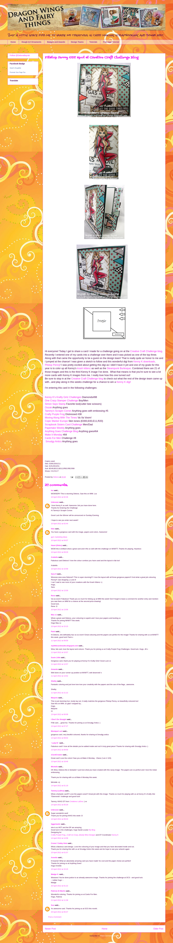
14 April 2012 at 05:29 (59, 805)
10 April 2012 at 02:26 (59, 497)
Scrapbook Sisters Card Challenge (63, 424)
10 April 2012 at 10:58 (59, 569)
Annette (54, 857)
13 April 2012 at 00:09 (59, 714)
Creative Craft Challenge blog (145, 351)
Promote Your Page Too (17, 72)
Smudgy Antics (53, 441)
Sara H (53, 574)
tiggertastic (55, 824)
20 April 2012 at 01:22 (59, 886)
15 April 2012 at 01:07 (59, 852)
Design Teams (77, 42)
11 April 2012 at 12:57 (59, 664)
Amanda (54, 669)
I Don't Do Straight (58, 719)
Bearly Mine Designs (87, 835)
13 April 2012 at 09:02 (59, 738)
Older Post (158, 929)
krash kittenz (84, 368)
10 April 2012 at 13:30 (59, 590)
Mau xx (54, 615)
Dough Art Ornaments (31, 42)
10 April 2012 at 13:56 (59, 610)
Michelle (54, 767)
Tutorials (93, 42)
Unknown (55, 502)
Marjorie (54, 698)
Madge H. (55, 874)
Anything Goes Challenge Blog (62, 431)
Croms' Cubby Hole (59, 843)
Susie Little (55, 657)
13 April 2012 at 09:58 (59, 750)
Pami (53, 631)
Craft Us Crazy (72, 835)
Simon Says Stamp (55, 404)
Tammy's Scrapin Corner (58, 410)
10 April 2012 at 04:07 (59, 540)
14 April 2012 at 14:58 (59, 838)
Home (13, 42)
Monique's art (56, 731)
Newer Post (50, 929)
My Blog (92, 830)
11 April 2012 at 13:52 (59, 676)
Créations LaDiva (76, 801)
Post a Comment (54, 917)
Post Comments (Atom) (109, 936)
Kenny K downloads (144, 361)
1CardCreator (56, 755)
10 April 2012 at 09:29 (59, 552)
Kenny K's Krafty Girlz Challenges (63, 397)
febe (53, 529)
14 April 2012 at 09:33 (59, 819)
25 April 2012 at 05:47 (59, 912)
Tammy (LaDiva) (57, 791)
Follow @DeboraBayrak (20, 55)
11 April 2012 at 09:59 (59, 641)
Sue (52, 905)
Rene (53, 596)
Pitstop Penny (52, 365)
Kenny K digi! (123, 382)
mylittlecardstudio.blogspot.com (64, 646)
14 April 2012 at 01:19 (59, 786)
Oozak (48, 407)
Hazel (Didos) (56, 545)
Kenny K (115, 835)
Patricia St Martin (58, 891)
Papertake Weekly (55, 428)
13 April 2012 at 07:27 (59, 726)
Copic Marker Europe (57, 421)
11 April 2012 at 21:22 (59, 693)
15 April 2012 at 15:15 (59, 869)
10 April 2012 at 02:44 (59, 524)
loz (52, 490)
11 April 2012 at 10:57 (59, 652)
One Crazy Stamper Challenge (61, 400)
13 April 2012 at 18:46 (59, 761)
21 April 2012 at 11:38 (59, 900)
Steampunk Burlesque (119, 368)
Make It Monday (53, 434)
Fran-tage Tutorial (111, 42)
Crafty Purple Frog (55, 414)
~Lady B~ (55, 743)
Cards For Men (53, 438)
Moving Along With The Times (61, 417)
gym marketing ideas (59, 537)
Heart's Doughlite (15, 68)
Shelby (54, 681)
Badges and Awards (56, 42)
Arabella (54, 557)
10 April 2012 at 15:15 (59, 626)
